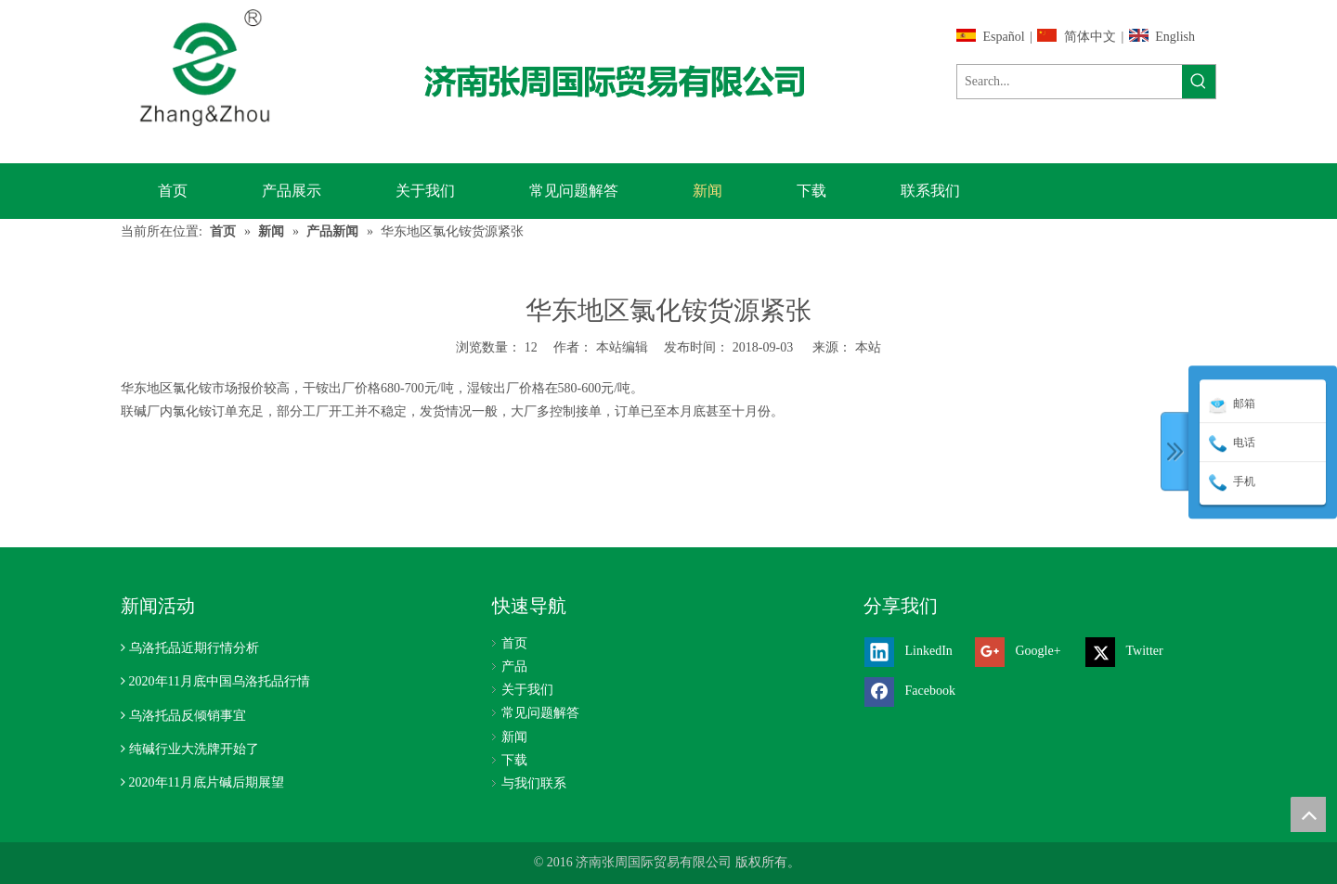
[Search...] (1069, 81)
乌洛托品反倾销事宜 (187, 716)
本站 (868, 347)
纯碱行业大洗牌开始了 (194, 749)
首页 (514, 643)
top (1308, 814)
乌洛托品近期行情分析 (194, 648)
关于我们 (527, 690)
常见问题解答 (540, 713)
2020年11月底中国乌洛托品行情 (219, 681)
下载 (514, 760)
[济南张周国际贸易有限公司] (630, 81)
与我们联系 (533, 783)
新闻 (514, 737)
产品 (514, 666)
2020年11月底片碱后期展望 (206, 782)
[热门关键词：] (1198, 81)
